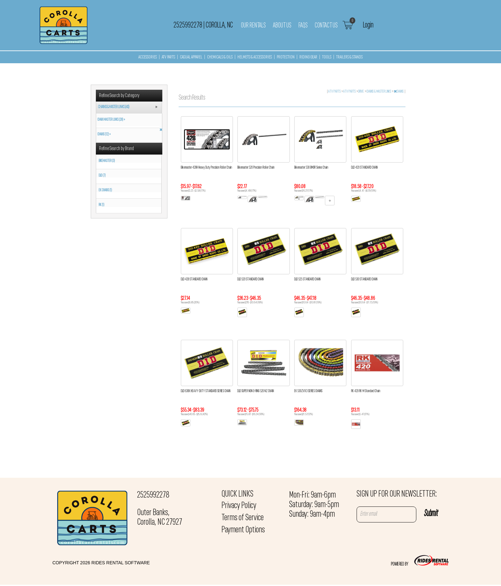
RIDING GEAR (308, 57)
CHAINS (399, 92)
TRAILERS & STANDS (349, 57)
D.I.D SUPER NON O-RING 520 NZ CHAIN (255, 391)
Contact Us (326, 25)
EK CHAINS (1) (105, 190)
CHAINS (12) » (103, 134)
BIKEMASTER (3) (107, 161)
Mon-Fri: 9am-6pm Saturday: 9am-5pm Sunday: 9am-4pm (314, 505)
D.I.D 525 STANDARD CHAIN (307, 279)
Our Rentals (253, 25)
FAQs (303, 25)
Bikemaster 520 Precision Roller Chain (255, 168)
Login (368, 25)
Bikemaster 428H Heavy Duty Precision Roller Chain (206, 168)
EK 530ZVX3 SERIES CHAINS (308, 391)
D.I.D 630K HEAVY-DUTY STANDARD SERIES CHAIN (205, 391)
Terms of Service (242, 518)
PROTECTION (286, 57)
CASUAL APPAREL (191, 57)
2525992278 (153, 495)
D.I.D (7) (102, 176)
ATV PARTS (168, 57)
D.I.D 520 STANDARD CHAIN (250, 279)
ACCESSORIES (147, 57)
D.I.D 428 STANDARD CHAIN (194, 279)
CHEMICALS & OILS (220, 57)
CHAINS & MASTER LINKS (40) (113, 107)
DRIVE (361, 92)
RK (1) (101, 205)
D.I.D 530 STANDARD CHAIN (364, 279)
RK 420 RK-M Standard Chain (365, 391)
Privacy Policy (238, 505)
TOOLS (326, 57)
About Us (282, 25)
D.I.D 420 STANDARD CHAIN (364, 168)
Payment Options (243, 530)
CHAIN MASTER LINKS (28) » (110, 120)
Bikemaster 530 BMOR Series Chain (311, 168)
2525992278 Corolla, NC (203, 25)
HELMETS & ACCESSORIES (254, 57)
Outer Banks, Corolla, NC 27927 (159, 517)
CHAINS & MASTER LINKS (379, 92)
